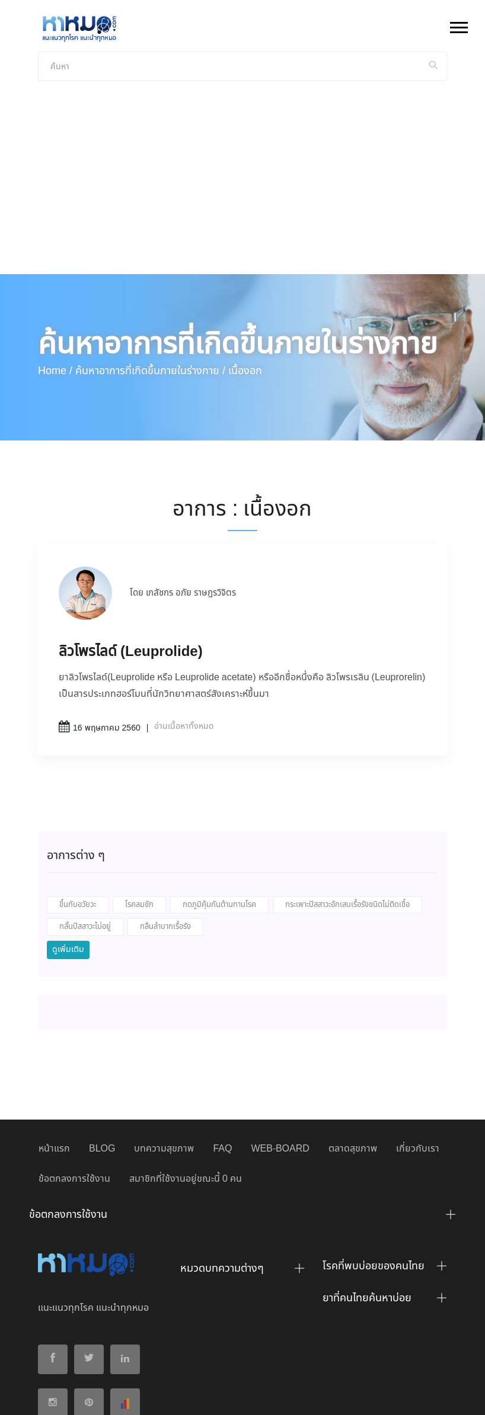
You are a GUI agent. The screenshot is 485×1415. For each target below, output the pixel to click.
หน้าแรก (54, 1052)
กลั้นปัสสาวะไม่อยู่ (85, 830)
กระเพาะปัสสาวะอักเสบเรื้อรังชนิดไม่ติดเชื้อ (347, 808)
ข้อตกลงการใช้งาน (74, 1082)
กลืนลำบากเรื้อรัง (165, 830)
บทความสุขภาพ (164, 1052)
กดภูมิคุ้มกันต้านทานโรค (219, 808)
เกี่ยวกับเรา (417, 1052)
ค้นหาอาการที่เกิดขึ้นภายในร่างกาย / (150, 274)
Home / (55, 274)
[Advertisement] (242, 89)
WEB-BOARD (280, 1052)
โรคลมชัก (139, 808)
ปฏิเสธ (400, 1395)
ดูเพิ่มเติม (68, 853)
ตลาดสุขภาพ (352, 1052)
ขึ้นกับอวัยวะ (77, 808)
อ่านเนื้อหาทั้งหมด (184, 630)
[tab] (242, 1121)
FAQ (222, 1052)
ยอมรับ (364, 1396)
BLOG (102, 1052)
